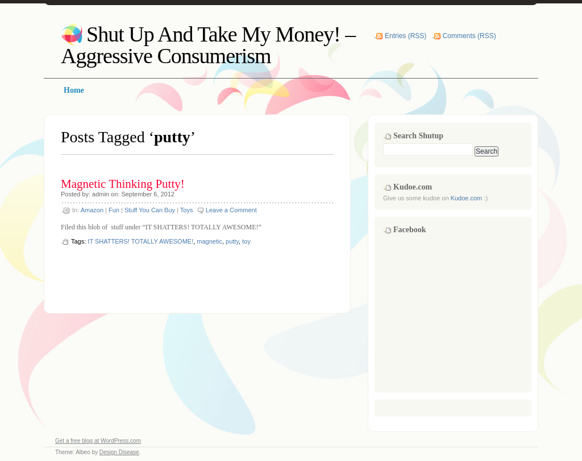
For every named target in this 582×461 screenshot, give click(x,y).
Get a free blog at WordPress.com (98, 441)
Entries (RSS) (405, 36)
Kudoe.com (467, 198)
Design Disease (119, 452)
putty (232, 241)
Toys (186, 210)
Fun (114, 210)
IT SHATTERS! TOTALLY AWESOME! (140, 241)
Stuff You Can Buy (149, 210)
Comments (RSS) (469, 36)
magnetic (209, 241)
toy (246, 241)
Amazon (92, 210)
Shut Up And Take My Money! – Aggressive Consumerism (208, 45)
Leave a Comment (231, 210)
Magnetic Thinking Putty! (123, 184)
